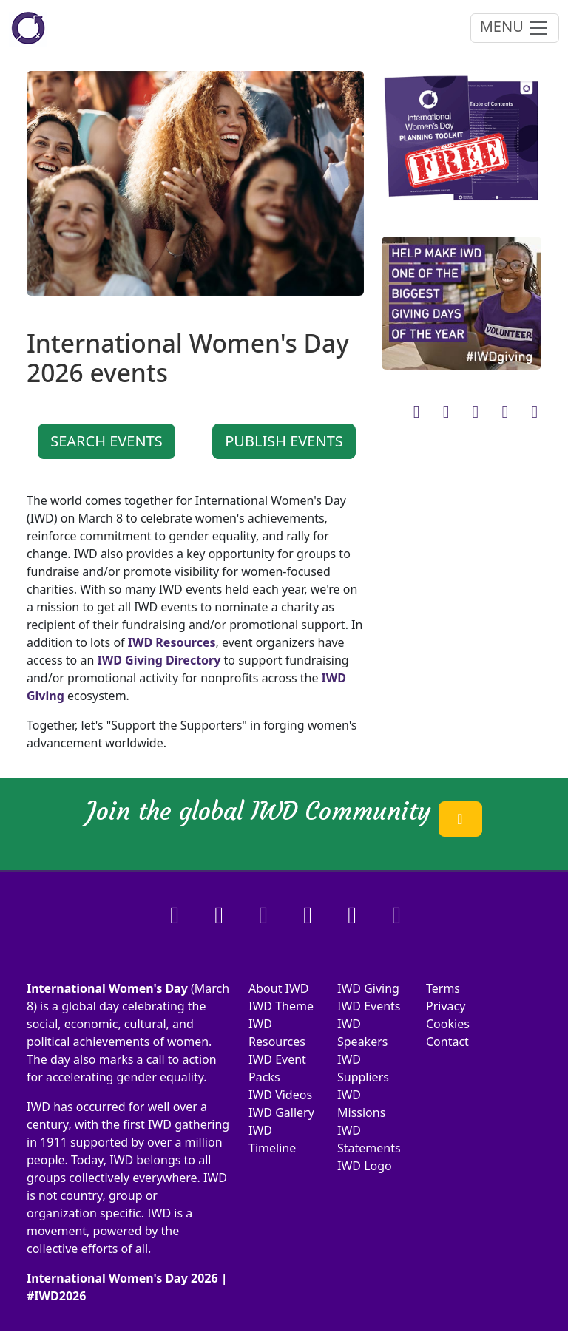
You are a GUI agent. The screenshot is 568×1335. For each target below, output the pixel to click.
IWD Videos (280, 1095)
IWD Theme (281, 1006)
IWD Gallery (281, 1112)
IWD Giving (368, 988)
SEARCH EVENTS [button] (106, 441)
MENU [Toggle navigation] (515, 27)
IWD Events (369, 1006)
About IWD (278, 988)
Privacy (445, 1006)
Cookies (448, 1024)
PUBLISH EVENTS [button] (284, 441)
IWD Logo (364, 1166)
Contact (447, 1041)
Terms (443, 988)
